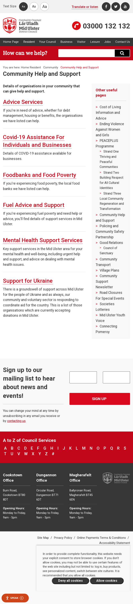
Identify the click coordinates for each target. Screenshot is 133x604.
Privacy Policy (63, 538)
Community (50, 67)
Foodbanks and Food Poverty (39, 175)
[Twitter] (115, 6)
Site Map (43, 538)
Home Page (11, 42)
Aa (23, 6)
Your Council (47, 42)
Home (25, 67)
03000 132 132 (106, 26)
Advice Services (23, 102)
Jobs (107, 42)
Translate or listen (85, 7)
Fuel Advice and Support (33, 205)
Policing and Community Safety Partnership (110, 231)
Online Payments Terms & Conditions (102, 538)
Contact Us (122, 42)
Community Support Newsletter (106, 281)
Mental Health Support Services (43, 240)
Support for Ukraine (28, 281)
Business (66, 42)
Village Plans (109, 270)
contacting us (16, 421)
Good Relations (111, 243)
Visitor (81, 42)
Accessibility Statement (114, 543)
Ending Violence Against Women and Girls (110, 129)
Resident (29, 42)
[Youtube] (125, 6)
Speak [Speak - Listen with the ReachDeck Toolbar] (14, 598)
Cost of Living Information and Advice (108, 112)
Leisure (95, 42)
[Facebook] (106, 6)
